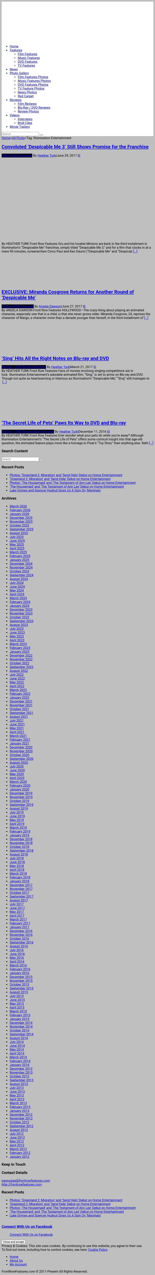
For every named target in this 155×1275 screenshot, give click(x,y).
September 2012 (22, 1126)
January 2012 (19, 1157)
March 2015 (18, 1011)
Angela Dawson (50, 306)
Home (14, 46)
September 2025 (22, 529)
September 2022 (22, 667)
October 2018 (19, 847)
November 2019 (21, 797)
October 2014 (19, 1030)
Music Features (29, 58)
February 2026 (20, 510)
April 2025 (17, 548)
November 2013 (21, 1072)
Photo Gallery (19, 73)
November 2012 (21, 1118)
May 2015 (17, 1004)
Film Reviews (27, 104)
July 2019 (17, 812)
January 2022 (19, 698)
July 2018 (17, 858)
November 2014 (21, 1027)
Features (16, 50)
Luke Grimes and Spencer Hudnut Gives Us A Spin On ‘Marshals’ (55, 490)
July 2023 (17, 629)
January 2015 (19, 1019)
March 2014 (18, 1057)
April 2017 (17, 916)
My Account (18, 1264)
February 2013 (20, 1107)
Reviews (16, 100)
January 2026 (19, 514)
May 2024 (17, 590)
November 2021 (21, 705)
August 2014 (19, 1038)
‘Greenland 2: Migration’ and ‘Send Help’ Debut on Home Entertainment (60, 479)
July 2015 (17, 996)
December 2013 (21, 1069)
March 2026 (18, 506)
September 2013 (22, 1080)
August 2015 (19, 992)
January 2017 (19, 927)
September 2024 (22, 575)
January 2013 (19, 1111)
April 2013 (17, 1099)
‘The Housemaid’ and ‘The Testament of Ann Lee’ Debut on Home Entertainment (67, 486)
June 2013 (17, 1092)
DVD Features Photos (33, 85)
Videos (15, 115)
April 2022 (17, 686)
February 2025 (20, 556)
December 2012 (21, 1115)
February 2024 (20, 602)
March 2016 (18, 965)
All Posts (18, 138)
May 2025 (17, 544)
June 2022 (17, 678)
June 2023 (17, 632)
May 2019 (17, 820)
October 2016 (19, 939)
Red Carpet (26, 96)
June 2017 (17, 908)
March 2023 (18, 644)
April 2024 (17, 594)
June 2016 (17, 954)
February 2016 (20, 969)
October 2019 (19, 801)
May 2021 (17, 728)
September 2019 (22, 805)
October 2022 (19, 663)
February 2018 (20, 877)
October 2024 (19, 571)
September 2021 (22, 713)
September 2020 (22, 759)
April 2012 (17, 1145)
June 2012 (17, 1137)
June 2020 (17, 770)
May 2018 (17, 866)
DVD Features (27, 62)
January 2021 (19, 743)
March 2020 (18, 782)
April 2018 (17, 870)
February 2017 (20, 923)
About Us (16, 1261)
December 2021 (21, 701)
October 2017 (19, 893)
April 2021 (17, 732)
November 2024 (21, 567)
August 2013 (19, 1084)
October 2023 (19, 617)
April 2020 (17, 778)
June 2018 (17, 862)
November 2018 (21, 843)
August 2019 (19, 808)
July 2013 (17, 1088)
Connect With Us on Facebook (27, 1226)
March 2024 (18, 598)
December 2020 (21, 747)
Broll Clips (25, 123)
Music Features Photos (34, 81)
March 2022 (18, 690)
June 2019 (17, 816)
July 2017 (17, 904)
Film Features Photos (33, 77)
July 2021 (17, 720)
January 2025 (19, 560)
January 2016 (19, 973)
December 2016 (21, 931)
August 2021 (19, 717)
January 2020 (19, 789)
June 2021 (17, 724)
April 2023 (17, 640)
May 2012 (17, 1141)
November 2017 (21, 889)
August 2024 (19, 579)
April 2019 (17, 824)
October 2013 (19, 1076)
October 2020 (19, 755)
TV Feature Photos (31, 88)
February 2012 (20, 1153)
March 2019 (18, 828)
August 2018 (19, 854)
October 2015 (19, 984)
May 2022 (17, 682)
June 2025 (17, 541)
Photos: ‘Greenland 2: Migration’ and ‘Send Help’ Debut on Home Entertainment (66, 475)
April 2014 (17, 1053)
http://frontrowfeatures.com (22, 1184)
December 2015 (21, 977)
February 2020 (20, 786)
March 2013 (18, 1103)
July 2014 (17, 1042)
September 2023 (22, 621)
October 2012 (19, 1122)
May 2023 (17, 636)
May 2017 (17, 912)
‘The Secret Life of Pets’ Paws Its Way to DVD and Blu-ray (64, 423)
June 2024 (17, 587)
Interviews (25, 119)
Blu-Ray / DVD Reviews (34, 108)
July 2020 (17, 766)
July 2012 (17, 1134)
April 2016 (17, 961)
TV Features (26, 65)
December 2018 (21, 839)
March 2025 (18, 552)
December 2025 (21, 518)
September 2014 (22, 1034)
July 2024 (17, 583)
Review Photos (28, 111)
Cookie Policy (98, 1250)
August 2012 (19, 1130)
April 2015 (17, 1007)
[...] (135, 251)
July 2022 (17, 675)
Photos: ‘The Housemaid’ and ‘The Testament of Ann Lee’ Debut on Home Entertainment (73, 483)
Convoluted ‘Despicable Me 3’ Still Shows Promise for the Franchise (75, 147)
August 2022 (19, 671)
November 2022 (21, 659)
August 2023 (19, 625)
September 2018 (22, 851)
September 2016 (22, 942)
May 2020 (17, 774)
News (14, 69)
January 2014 (19, 1065)
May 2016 (17, 958)
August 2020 (19, 763)
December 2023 (21, 610)
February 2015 (20, 1015)
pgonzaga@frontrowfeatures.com (26, 1181)
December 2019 (21, 793)
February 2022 (20, 694)
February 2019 (20, 831)
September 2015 (22, 988)
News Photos (27, 92)
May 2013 (17, 1095)
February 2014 (20, 1061)
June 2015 (17, 1000)
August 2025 (19, 533)
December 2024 (21, 564)
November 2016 (21, 935)
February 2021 (20, 740)
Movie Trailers (20, 127)
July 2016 (17, 950)
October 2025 (19, 525)
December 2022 (21, 655)
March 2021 (18, 736)
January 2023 (19, 652)
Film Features (27, 54)
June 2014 (17, 1046)
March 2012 (18, 1149)
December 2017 (21, 885)
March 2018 (18, 874)
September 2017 (22, 896)
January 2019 (19, 835)
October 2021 (19, 709)
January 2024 (19, 606)
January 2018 (19, 881)
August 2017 (19, 900)
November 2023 (21, 613)
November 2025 (21, 522)
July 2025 (17, 537)
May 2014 (17, 1049)
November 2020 (21, 751)
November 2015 (21, 981)
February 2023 (20, 648)
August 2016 (19, 946)
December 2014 (21, 1023)
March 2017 (18, 919)
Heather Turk (46, 155)
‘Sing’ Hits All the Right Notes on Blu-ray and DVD (55, 358)
